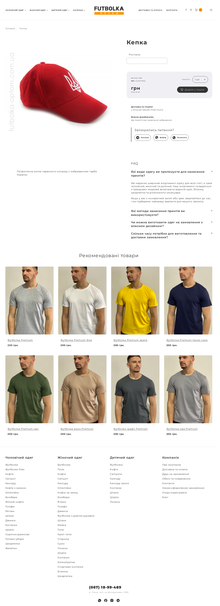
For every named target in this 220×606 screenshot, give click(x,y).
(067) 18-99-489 (105, 587)
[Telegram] (118, 600)
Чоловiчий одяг (14, 10)
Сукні (61, 543)
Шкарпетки (12, 543)
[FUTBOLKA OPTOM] (109, 10)
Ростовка (134, 54)
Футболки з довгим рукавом (76, 515)
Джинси (10, 520)
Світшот (10, 478)
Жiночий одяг (38, 10)
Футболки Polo (14, 469)
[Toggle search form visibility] (186, 10)
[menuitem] (15, 10)
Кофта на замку (68, 492)
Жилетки (11, 548)
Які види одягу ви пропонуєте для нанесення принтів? (168, 173)
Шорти (9, 529)
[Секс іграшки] (10, 28)
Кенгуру (10, 483)
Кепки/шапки (66, 562)
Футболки (11, 464)
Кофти (9, 474)
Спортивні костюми (70, 566)
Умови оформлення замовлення (183, 488)
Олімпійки (12, 492)
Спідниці (63, 539)
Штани (9, 515)
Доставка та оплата (150, 10)
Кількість (186, 79)
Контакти (171, 10)
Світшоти (116, 474)
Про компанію (171, 464)
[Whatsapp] (99, 600)
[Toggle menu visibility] (211, 10)
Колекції (78, 10)
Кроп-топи (64, 534)
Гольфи (10, 506)
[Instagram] (111, 600)
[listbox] (200, 79)
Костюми (11, 525)
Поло (61, 469)
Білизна (63, 571)
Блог (165, 497)
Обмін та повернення (176, 478)
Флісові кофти (14, 502)
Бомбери (11, 497)
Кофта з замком (15, 488)
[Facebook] (105, 600)
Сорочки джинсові (17, 534)
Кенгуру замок (119, 483)
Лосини (62, 548)
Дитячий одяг (59, 10)
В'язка (62, 502)
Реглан (10, 511)
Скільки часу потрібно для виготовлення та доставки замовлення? (166, 235)
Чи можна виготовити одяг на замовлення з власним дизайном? (167, 224)
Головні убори (14, 539)
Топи (61, 529)
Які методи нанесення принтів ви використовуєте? (158, 212)
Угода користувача (174, 492)
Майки (62, 525)
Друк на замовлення (175, 474)
